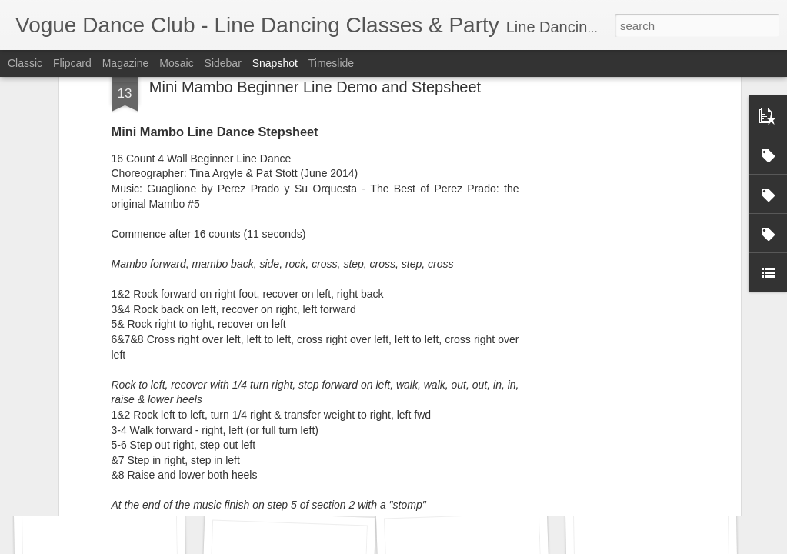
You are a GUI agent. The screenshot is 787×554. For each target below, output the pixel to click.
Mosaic (176, 63)
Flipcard (72, 63)
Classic (25, 63)
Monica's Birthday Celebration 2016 (510, 481)
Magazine (125, 63)
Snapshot (275, 63)
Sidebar (223, 63)
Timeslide (331, 63)
